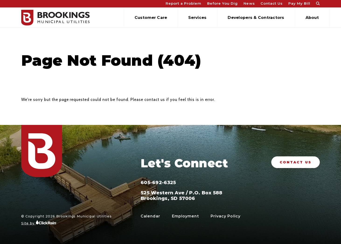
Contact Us (271, 3)
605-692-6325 (158, 182)
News (249, 3)
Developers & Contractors (256, 17)
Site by (39, 222)
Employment (185, 216)
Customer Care (151, 17)
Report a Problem (183, 3)
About (312, 17)
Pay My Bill (299, 3)
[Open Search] (318, 4)
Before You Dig (222, 3)
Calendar (150, 216)
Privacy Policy (225, 216)
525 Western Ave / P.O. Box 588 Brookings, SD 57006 (182, 195)
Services (197, 17)
